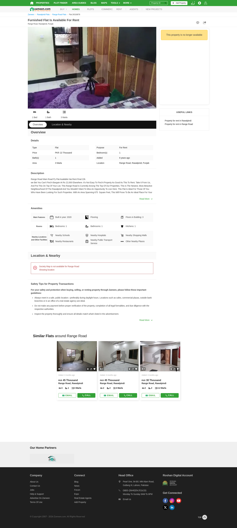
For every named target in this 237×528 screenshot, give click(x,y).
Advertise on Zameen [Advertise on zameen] (38, 498)
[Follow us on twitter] (167, 510)
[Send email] (66, 395)
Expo (75, 494)
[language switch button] (195, 3)
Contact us (33, 486)
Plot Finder (58, 3)
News (75, 486)
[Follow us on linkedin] (173, 510)
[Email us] (141, 500)
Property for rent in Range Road (179, 124)
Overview (38, 124)
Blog (91, 3)
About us (32, 482)
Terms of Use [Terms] (34, 502)
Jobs (30, 490)
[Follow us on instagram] (173, 503)
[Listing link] (75, 370)
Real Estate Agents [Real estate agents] (81, 498)
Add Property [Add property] (79, 502)
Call (85, 395)
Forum (76, 490)
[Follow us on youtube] (180, 503)
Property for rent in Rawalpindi (178, 121)
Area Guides (77, 3)
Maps (102, 3)
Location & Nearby (62, 124)
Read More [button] (146, 199)
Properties (40, 3)
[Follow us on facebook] (167, 503)
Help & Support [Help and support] (35, 494)
